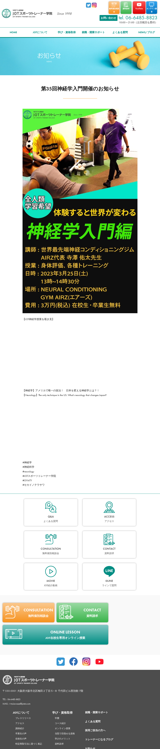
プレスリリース (24, 683)
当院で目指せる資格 (70, 698)
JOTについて (40, 29)
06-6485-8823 (16, 664)
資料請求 (64, 708)
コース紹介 (65, 688)
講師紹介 (20, 693)
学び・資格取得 (67, 29)
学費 (61, 683)
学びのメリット (68, 703)
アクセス (20, 688)
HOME (13, 29)
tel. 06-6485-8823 (138, 14)
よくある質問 (120, 29)
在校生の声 (21, 703)
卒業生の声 (21, 698)
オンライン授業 (68, 693)
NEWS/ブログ (146, 29)
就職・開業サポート (93, 29)
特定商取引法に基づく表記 (30, 708)
